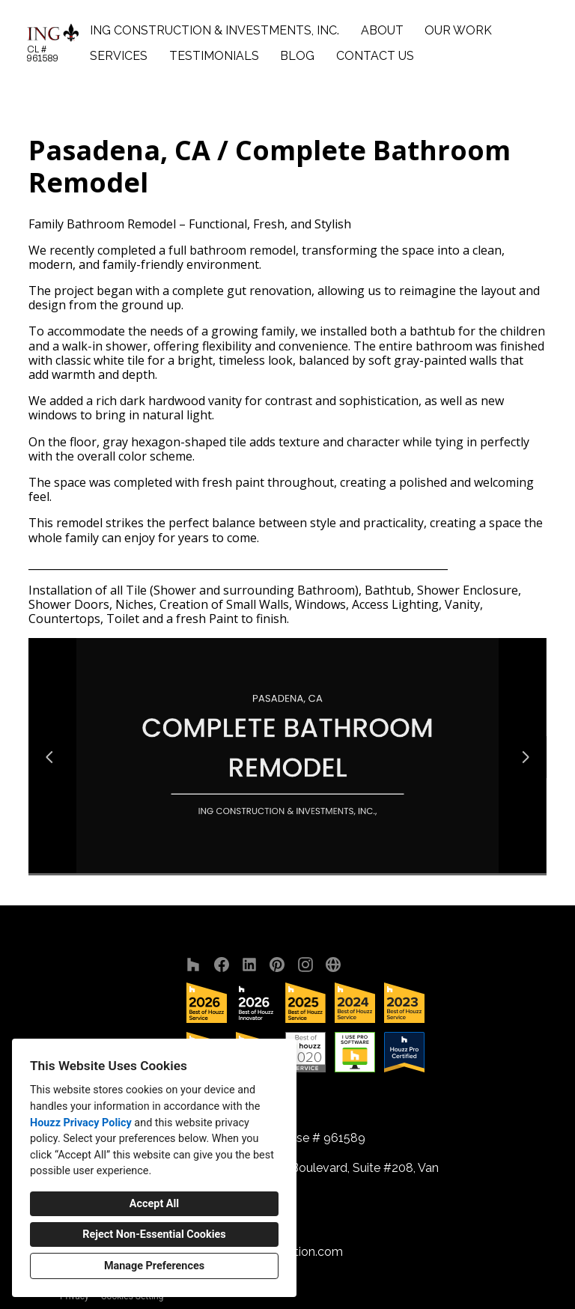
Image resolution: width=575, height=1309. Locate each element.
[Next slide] (526, 757)
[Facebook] (221, 964)
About (382, 30)
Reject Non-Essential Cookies (153, 1234)
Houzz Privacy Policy (81, 1123)
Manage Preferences (154, 1266)
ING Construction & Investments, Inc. (214, 30)
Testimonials (214, 56)
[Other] (333, 964)
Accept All (154, 1203)
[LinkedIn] (249, 964)
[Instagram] (305, 964)
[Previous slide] (49, 757)
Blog (297, 56)
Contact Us (375, 56)
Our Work (458, 30)
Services (118, 56)
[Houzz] (193, 964)
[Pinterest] (277, 964)
